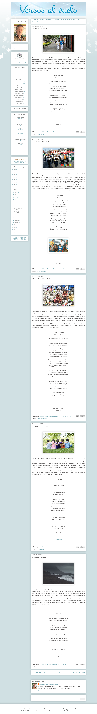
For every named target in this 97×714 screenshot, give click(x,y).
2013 (15, 177)
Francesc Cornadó (20, 147)
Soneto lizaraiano (19, 103)
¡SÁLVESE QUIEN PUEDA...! (40, 29)
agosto (16, 202)
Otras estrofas (19, 79)
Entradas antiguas (79, 672)
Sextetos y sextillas (19, 87)
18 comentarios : (67, 268)
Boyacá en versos (18, 89)
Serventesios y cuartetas (19, 73)
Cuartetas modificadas (19, 91)
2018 (15, 186)
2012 (15, 176)
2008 (15, 169)
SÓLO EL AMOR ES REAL (20, 132)
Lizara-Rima (59, 539)
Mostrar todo (25, 153)
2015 (15, 181)
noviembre (17, 220)
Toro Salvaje (20, 150)
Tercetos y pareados (19, 97)
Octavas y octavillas (19, 101)
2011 (15, 174)
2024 (15, 229)
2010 (15, 172)
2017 (15, 184)
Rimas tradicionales (19, 93)
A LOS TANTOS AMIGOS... (40, 426)
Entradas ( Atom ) (62, 677)
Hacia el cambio (20, 135)
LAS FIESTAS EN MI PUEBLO (40, 142)
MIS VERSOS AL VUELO (38, 20)
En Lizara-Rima (40, 549)
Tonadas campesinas (19, 81)
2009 (15, 171)
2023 (15, 227)
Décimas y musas (18, 75)
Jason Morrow (56, 711)
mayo (16, 197)
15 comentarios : (67, 547)
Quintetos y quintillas (41, 418)
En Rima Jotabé (40, 134)
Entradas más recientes (39, 672)
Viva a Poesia (20, 143)
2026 (15, 232)
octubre (16, 218)
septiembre (17, 217)
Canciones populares (19, 83)
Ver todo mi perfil (42, 690)
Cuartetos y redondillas (18, 95)
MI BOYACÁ (49, 20)
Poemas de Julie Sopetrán (20, 139)
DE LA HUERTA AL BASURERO (41, 279)
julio (15, 201)
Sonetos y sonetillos (41, 271)
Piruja (20, 128)
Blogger (74, 711)
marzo (16, 194)
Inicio (60, 672)
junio (16, 199)
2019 (15, 187)
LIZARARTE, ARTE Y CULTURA (68, 20)
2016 (15, 182)
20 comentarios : (67, 131)
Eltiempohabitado (20, 117)
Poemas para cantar (19, 99)
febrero (16, 192)
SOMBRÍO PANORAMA (39, 557)
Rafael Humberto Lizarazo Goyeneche (49, 684)
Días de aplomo (20, 124)
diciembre (17, 222)
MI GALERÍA (56, 20)
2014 (15, 179)
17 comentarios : (67, 416)
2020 (15, 189)
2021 (15, 224)
